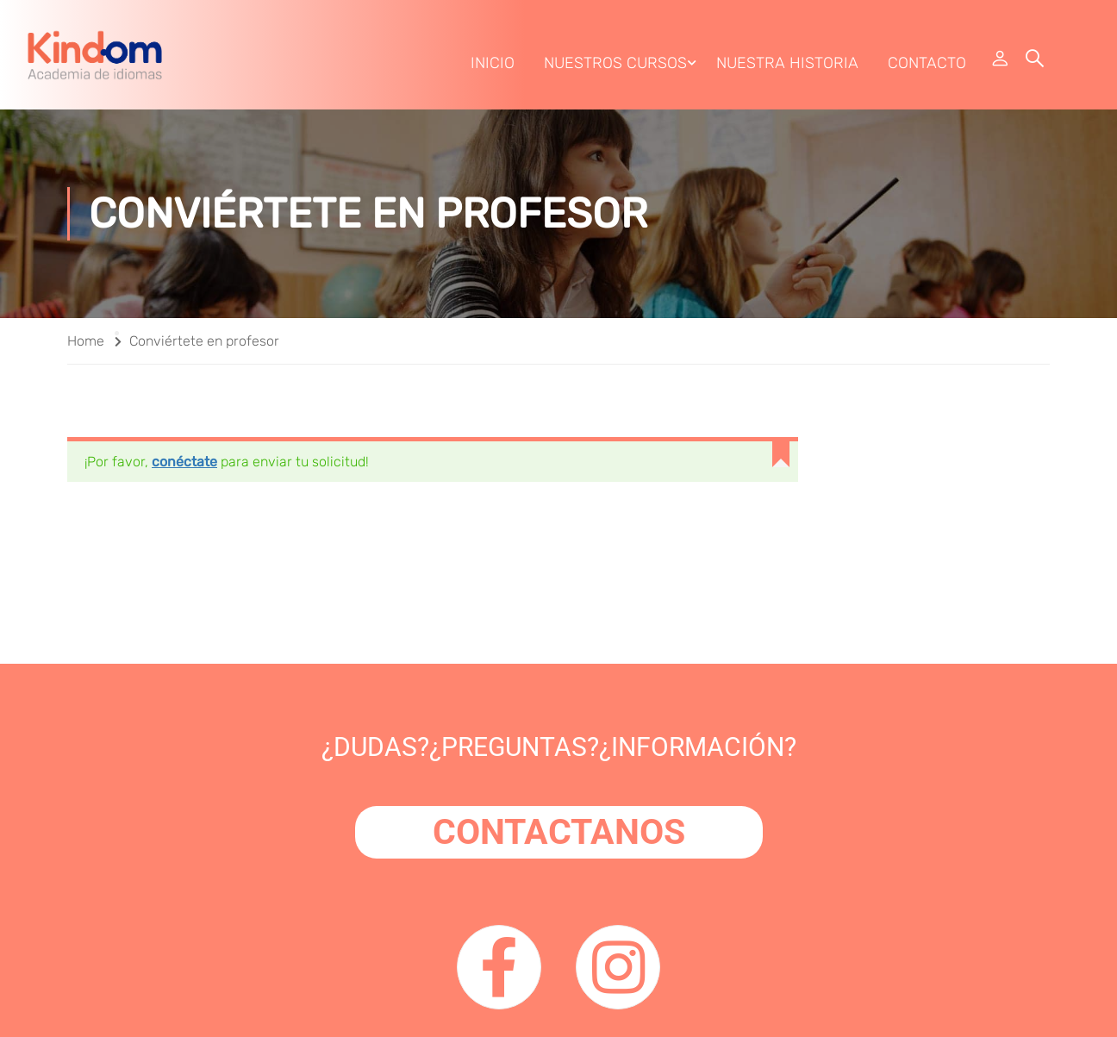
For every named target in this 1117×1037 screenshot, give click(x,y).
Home (85, 341)
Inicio (493, 62)
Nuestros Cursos (615, 62)
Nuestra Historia (787, 62)
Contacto (927, 62)
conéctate (184, 461)
